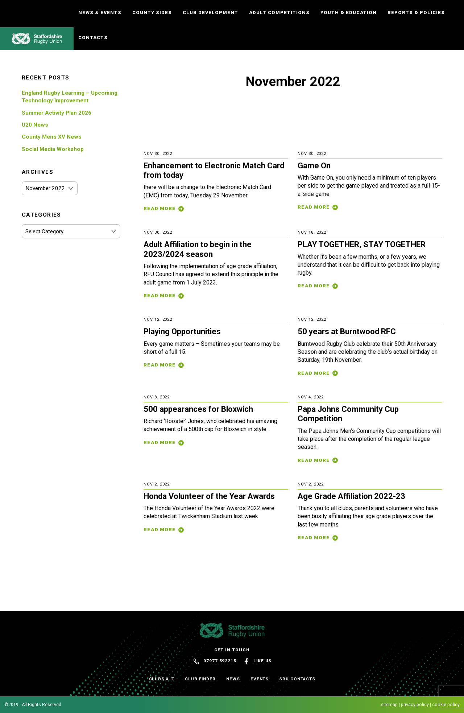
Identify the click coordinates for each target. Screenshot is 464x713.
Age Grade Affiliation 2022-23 (351, 496)
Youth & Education (348, 12)
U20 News (35, 125)
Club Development (210, 12)
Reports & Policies (416, 12)
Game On (314, 165)
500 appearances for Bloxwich (198, 409)
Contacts (93, 37)
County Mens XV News (52, 137)
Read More (159, 208)
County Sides (152, 12)
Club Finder (200, 678)
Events (259, 678)
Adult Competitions (279, 12)
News (233, 678)
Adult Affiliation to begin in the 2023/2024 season (198, 249)
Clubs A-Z (161, 678)
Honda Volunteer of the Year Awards (209, 496)
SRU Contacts (297, 678)
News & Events (99, 12)
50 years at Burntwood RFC (347, 331)
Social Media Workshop (53, 149)
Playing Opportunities (182, 331)
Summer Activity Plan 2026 (56, 113)
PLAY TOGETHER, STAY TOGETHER (362, 244)
